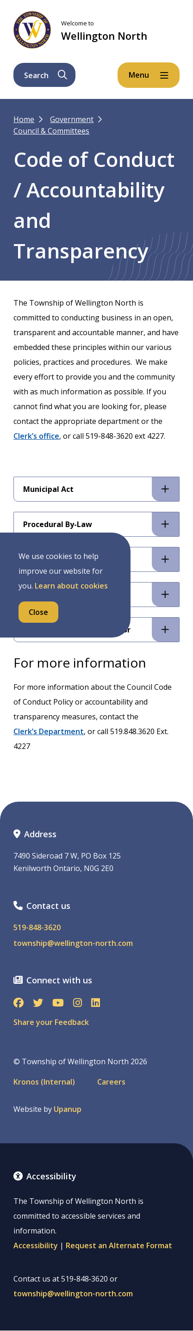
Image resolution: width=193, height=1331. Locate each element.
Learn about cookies (71, 586)
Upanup (67, 1109)
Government (71, 119)
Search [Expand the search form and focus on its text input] (45, 75)
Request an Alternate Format (119, 1245)
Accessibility (35, 1245)
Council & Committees (51, 131)
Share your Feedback (51, 1022)
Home (23, 119)
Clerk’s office (36, 436)
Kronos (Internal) (44, 1082)
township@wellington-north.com (73, 943)
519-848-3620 (37, 927)
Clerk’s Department (48, 731)
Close (38, 612)
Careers (111, 1082)
